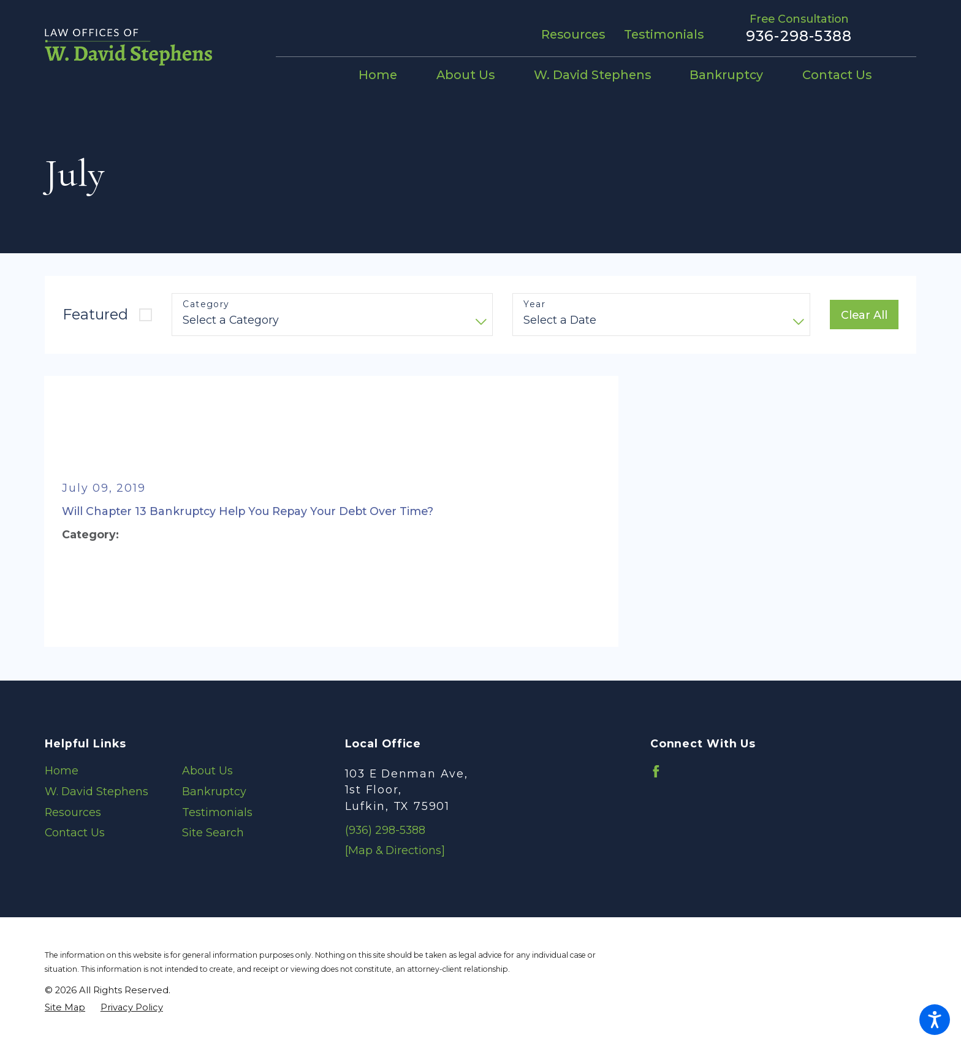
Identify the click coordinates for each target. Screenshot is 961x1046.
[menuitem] (388, 75)
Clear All (864, 314)
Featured (95, 314)
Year (534, 304)
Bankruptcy (214, 791)
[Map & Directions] (395, 850)
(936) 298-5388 (385, 829)
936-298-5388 (799, 36)
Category (206, 304)
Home (61, 770)
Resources (573, 34)
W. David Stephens (96, 791)
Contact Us (75, 832)
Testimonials (664, 34)
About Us (207, 770)
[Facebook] (656, 771)
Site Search (213, 832)
